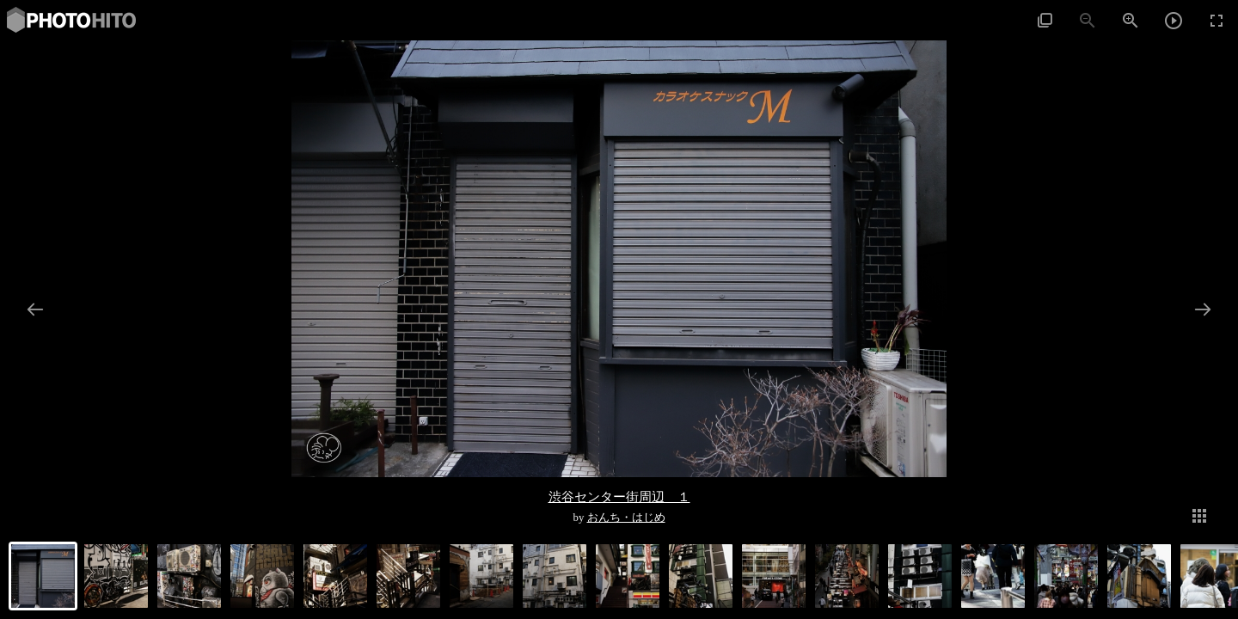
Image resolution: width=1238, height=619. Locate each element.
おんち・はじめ (626, 518)
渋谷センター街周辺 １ (619, 496)
